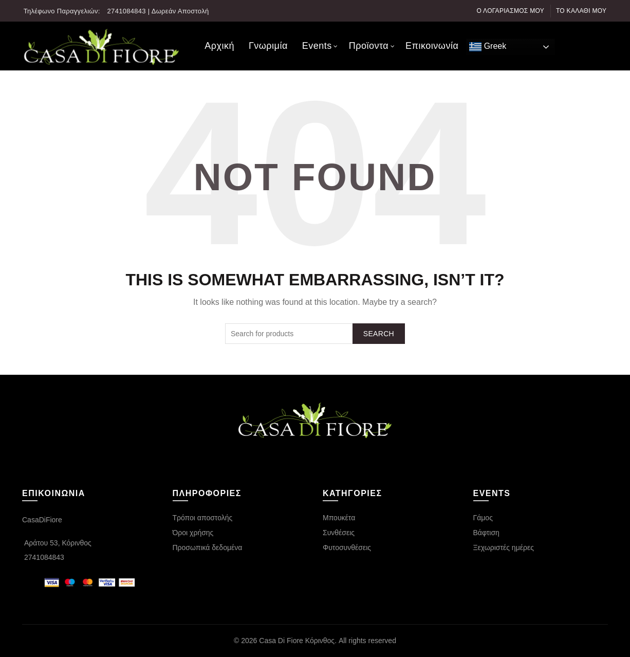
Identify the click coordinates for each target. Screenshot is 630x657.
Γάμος (483, 518)
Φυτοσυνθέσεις (347, 547)
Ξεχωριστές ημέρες (503, 547)
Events (317, 46)
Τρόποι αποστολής (203, 518)
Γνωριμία (268, 46)
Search (378, 334)
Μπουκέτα (339, 518)
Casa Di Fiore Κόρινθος (297, 640)
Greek (487, 47)
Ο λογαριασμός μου (511, 10)
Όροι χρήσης (193, 532)
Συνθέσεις (339, 532)
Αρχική (219, 46)
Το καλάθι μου (581, 10)
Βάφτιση (486, 532)
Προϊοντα (369, 46)
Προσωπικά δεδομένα (208, 547)
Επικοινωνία (431, 46)
